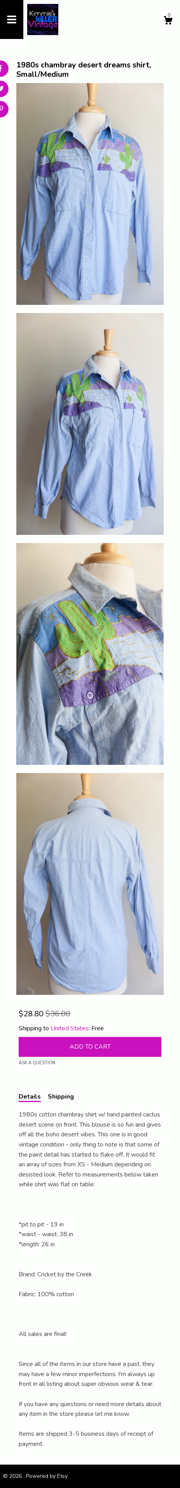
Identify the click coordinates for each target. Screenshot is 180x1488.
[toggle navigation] (11, 19)
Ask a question (37, 1063)
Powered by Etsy (47, 1476)
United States (70, 1028)
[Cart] (168, 22)
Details (30, 1096)
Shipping (61, 1096)
